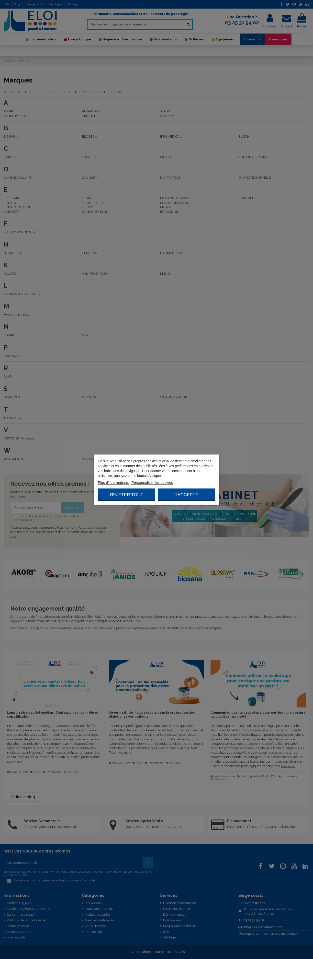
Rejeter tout (126, 494)
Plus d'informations (113, 482)
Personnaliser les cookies (152, 482)
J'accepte (186, 494)
